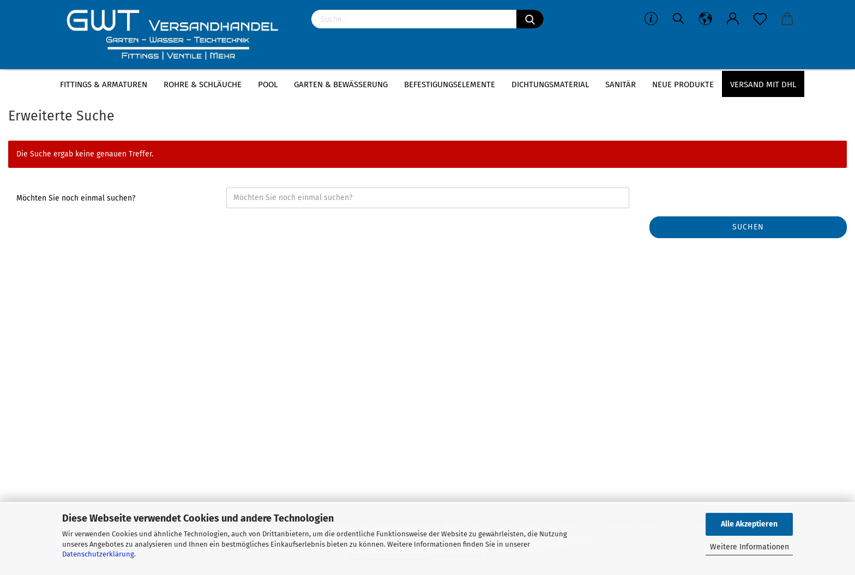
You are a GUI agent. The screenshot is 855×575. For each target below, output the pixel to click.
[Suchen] (530, 19)
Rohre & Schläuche (203, 84)
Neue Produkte (683, 84)
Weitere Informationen (749, 547)
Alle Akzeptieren (749, 524)
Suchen (748, 227)
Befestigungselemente (449, 84)
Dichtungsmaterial (550, 84)
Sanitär (620, 84)
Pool (268, 84)
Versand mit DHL (763, 84)
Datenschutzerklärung (98, 554)
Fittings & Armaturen (103, 84)
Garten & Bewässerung (341, 84)
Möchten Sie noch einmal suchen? (75, 198)
